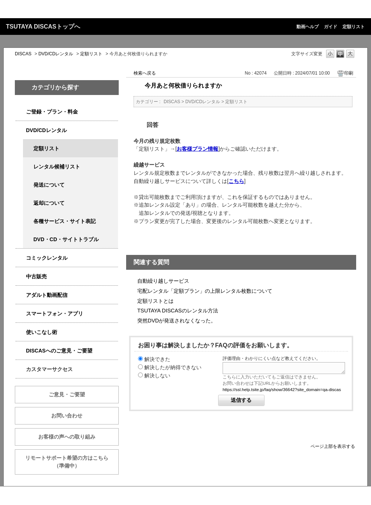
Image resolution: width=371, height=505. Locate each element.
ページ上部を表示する (333, 446)
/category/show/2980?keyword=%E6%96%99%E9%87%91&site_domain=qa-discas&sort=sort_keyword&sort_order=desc (20, 130)
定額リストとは (155, 301)
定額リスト (353, 26)
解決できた (157, 359)
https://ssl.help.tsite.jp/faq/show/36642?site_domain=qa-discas (282, 389)
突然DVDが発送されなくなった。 (176, 321)
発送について (49, 185)
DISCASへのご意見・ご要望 (59, 351)
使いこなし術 (41, 332)
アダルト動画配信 (47, 295)
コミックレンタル (47, 258)
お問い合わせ (66, 416)
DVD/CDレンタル (55, 53)
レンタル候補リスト (56, 167)
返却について (49, 203)
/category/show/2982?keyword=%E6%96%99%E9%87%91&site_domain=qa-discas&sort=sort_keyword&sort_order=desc (20, 314)
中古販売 (36, 276)
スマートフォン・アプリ (54, 314)
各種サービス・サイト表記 (64, 221)
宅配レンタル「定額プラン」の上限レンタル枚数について (204, 291)
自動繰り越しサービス (163, 281)
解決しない (157, 375)
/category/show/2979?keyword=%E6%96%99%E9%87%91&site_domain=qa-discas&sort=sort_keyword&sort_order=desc (20, 112)
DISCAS (23, 53)
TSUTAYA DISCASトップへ (43, 26)
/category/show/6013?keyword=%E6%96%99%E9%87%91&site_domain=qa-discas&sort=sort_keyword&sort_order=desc (20, 277)
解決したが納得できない (172, 367)
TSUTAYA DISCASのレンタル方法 (177, 311)
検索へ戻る (145, 73)
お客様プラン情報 (197, 149)
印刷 (348, 73)
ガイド (330, 26)
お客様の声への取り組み (66, 437)
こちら (236, 181)
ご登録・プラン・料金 (52, 112)
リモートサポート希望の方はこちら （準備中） (72, 462)
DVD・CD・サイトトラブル (66, 239)
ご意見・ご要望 (67, 394)
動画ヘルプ (307, 26)
